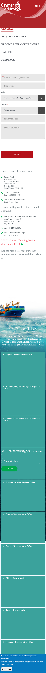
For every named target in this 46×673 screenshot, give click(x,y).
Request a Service (14, 36)
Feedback (8, 59)
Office (3, 92)
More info (9, 665)
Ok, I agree (6, 670)
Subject (4, 104)
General (7, 28)
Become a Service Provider (20, 44)
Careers (7, 52)
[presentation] (18, 145)
